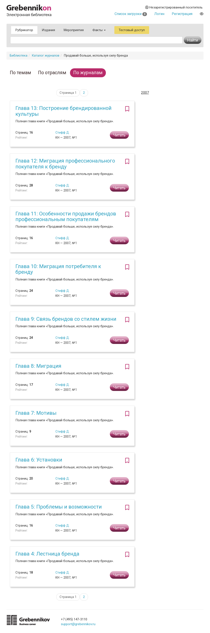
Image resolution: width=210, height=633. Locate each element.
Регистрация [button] (182, 14)
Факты (99, 30)
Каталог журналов (45, 55)
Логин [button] (159, 14)
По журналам (88, 72)
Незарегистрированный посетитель (174, 7)
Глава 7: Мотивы (36, 413)
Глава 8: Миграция (38, 366)
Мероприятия (74, 30)
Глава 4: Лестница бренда (47, 554)
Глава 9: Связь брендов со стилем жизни (65, 319)
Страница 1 (68, 93)
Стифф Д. (62, 132)
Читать (119, 135)
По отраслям (52, 72)
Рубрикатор (24, 30)
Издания (48, 30)
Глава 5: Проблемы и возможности (58, 507)
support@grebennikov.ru (78, 624)
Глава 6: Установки (38, 460)
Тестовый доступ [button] (132, 30)
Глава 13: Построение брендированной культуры (63, 111)
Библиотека (18, 55)
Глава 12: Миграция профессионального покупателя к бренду (65, 164)
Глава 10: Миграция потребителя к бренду (58, 269)
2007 (145, 92)
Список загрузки (131, 14)
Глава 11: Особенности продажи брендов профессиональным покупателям (65, 216)
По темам (20, 72)
